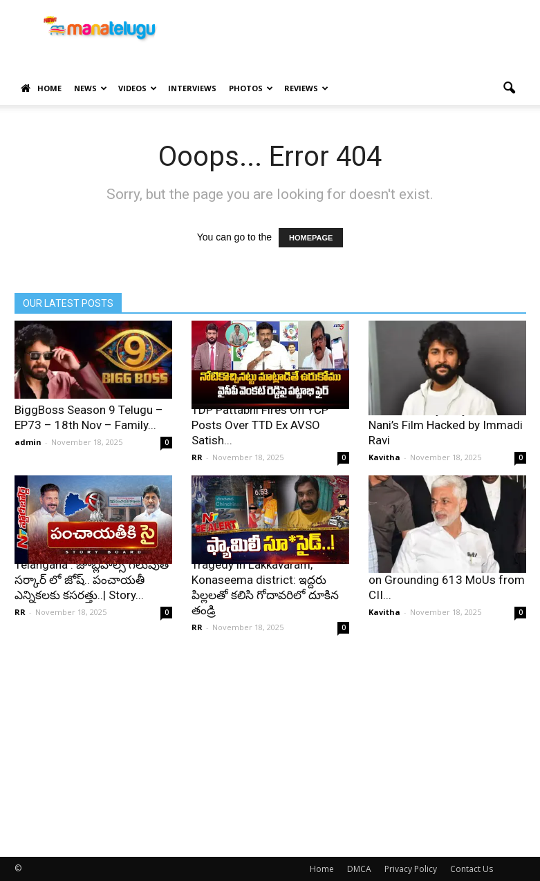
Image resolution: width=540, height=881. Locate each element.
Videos (137, 88)
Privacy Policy (410, 869)
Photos (251, 88)
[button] (509, 88)
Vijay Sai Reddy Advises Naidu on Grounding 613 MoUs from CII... (447, 580)
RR (197, 457)
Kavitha (384, 457)
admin (28, 442)
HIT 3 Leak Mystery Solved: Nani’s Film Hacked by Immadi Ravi (446, 425)
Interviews (192, 88)
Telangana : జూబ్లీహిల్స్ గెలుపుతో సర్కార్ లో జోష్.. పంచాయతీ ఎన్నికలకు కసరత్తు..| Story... (93, 580)
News (90, 88)
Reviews (306, 88)
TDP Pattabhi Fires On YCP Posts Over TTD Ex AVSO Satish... (260, 425)
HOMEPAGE (311, 238)
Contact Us (471, 869)
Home (41, 88)
